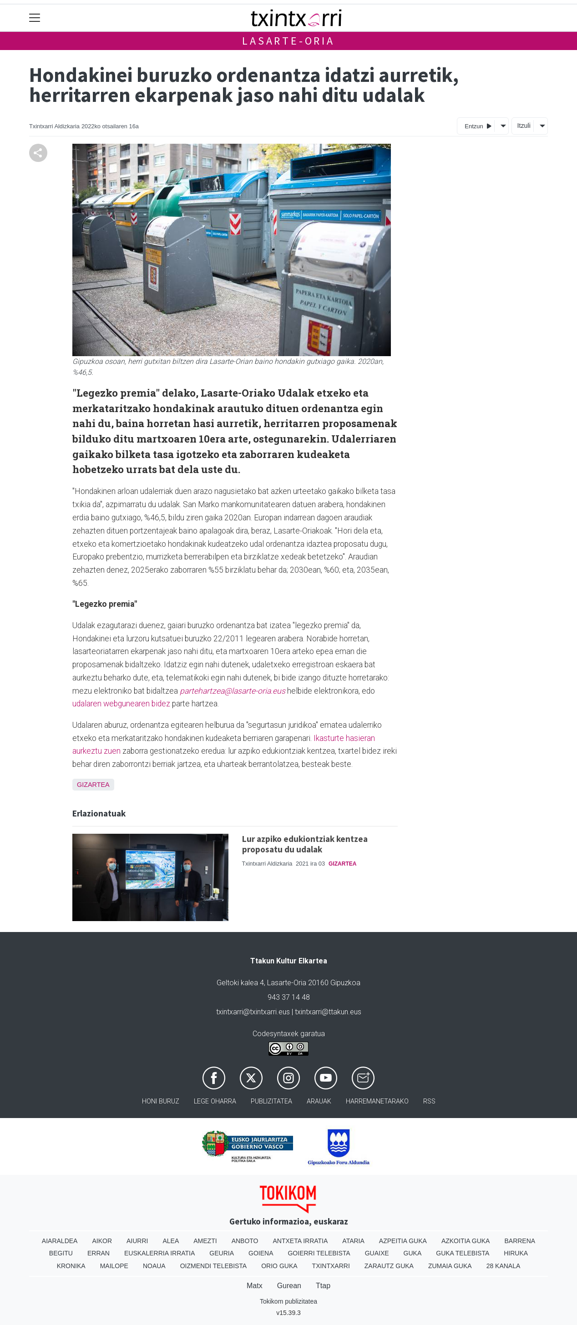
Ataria (353, 1240)
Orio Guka (279, 1266)
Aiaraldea (60, 1240)
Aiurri (137, 1240)
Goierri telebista (319, 1253)
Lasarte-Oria (288, 41)
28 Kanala (503, 1266)
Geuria (221, 1253)
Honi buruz (160, 1101)
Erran (98, 1253)
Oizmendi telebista (213, 1266)
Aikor (102, 1240)
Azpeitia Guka (403, 1240)
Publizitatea (271, 1101)
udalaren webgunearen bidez (121, 703)
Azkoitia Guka (465, 1240)
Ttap (323, 1286)
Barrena (519, 1240)
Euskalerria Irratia (159, 1253)
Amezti (205, 1240)
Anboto (245, 1240)
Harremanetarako (377, 1101)
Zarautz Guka (389, 1266)
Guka (413, 1253)
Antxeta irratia (300, 1240)
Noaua (154, 1266)
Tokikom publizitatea (288, 1301)
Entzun (478, 126)
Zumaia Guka (450, 1266)
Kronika (71, 1266)
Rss (429, 1101)
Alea (170, 1240)
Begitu (61, 1253)
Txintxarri (331, 1266)
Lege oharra (215, 1101)
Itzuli (524, 125)
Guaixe (377, 1253)
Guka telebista (462, 1253)
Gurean (289, 1286)
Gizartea (93, 784)
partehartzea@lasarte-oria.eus (232, 690)
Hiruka (516, 1253)
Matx (255, 1286)
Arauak (319, 1101)
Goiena (260, 1253)
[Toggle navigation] (35, 18)
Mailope (114, 1266)
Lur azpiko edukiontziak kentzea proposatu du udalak (305, 844)
